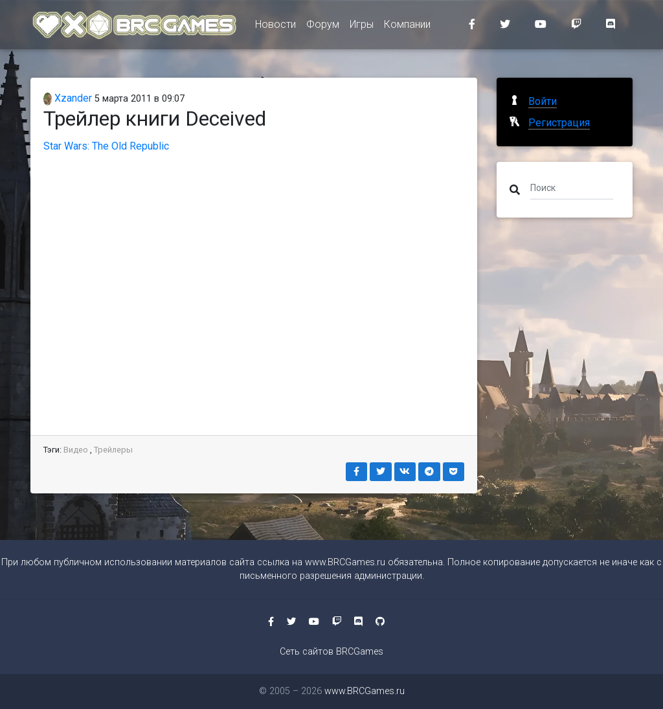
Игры (362, 27)
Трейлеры (113, 450)
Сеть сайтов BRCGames (331, 651)
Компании (407, 27)
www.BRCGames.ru (345, 562)
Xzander (67, 98)
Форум (322, 27)
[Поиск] (571, 187)
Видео (75, 450)
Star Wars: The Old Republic (106, 146)
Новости (275, 27)
